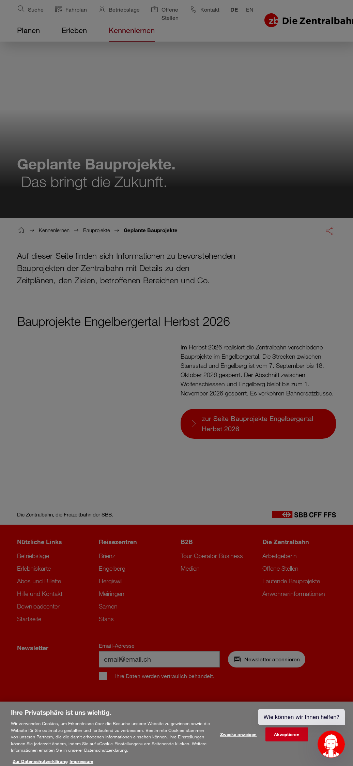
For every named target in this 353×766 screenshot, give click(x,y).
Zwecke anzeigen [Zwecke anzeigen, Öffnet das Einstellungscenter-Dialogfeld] (238, 738)
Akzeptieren (286, 738)
